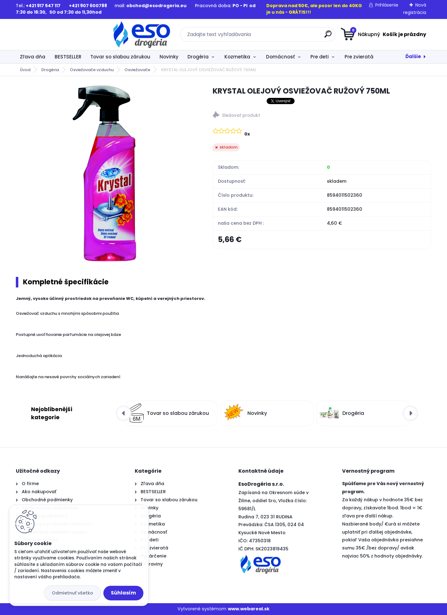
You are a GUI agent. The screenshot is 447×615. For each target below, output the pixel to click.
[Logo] (54, 34)
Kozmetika (237, 56)
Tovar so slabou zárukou (120, 56)
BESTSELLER (68, 56)
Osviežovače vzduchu (92, 70)
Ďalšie (413, 56)
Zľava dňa (32, 56)
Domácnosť (280, 56)
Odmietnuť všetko (72, 593)
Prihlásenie (386, 5)
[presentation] (123, 413)
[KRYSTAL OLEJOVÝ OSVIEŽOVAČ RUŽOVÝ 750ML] (104, 174)
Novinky (169, 56)
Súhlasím (123, 592)
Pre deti (319, 56)
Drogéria (198, 56)
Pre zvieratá (359, 56)
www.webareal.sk (248, 609)
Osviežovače (137, 70)
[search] (284, 36)
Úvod (25, 70)
